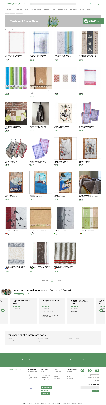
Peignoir (69, 374)
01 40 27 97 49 (45, 390)
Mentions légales (94, 374)
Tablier (10, 339)
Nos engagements (32, 371)
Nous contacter (46, 387)
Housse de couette (72, 369)
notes (81, 403)
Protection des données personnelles (93, 378)
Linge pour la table (43, 339)
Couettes (69, 371)
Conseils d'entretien (46, 375)
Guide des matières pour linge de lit (45, 380)
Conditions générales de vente (91, 375)
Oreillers (69, 376)
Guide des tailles (45, 377)
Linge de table (57, 374)
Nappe (40, 341)
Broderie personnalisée (44, 372)
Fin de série (57, 378)
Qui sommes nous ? (32, 369)
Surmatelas (70, 378)
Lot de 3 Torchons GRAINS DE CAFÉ (21, 301)
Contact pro (45, 393)
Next (101, 310)
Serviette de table (73, 339)
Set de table (11, 341)
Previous (3, 310)
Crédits (97, 380)
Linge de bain (57, 371)
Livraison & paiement (33, 388)
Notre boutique (31, 381)
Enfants (56, 376)
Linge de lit (57, 369)
